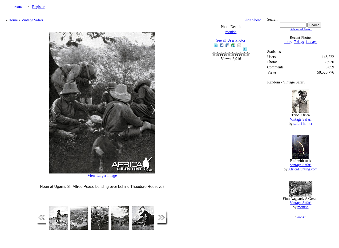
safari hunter (303, 124)
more (300, 216)
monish (230, 32)
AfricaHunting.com (303, 169)
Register (38, 7)
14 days (311, 42)
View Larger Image (102, 175)
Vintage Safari (32, 20)
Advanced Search (301, 29)
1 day (288, 42)
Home (18, 6)
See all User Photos (231, 40)
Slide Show (252, 20)
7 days (299, 42)
